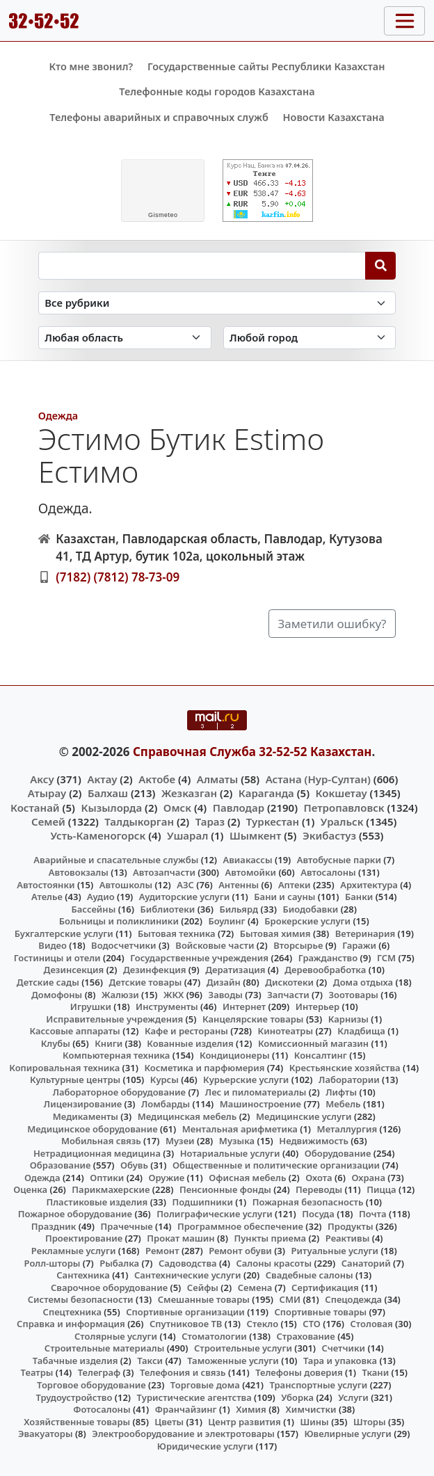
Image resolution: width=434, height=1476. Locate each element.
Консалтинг (320, 1055)
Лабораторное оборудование (119, 1092)
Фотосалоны (101, 1409)
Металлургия (347, 1129)
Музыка (237, 1140)
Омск (177, 808)
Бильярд (238, 909)
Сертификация (325, 1287)
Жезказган (189, 793)
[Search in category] (217, 302)
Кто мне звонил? (91, 66)
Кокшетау (341, 793)
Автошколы (125, 885)
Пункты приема (270, 1238)
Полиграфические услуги (214, 1214)
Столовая (371, 1323)
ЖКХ (173, 994)
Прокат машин (180, 1238)
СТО (312, 1323)
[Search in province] (124, 337)
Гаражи (359, 945)
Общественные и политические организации (276, 1165)
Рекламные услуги (73, 1250)
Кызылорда (111, 808)
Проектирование (83, 1238)
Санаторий (366, 1263)
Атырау (47, 793)
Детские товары (145, 982)
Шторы (369, 1421)
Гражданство (327, 958)
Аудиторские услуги (184, 896)
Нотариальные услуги (230, 1153)
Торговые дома (205, 1385)
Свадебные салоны (309, 1275)
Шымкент (255, 835)
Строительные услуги (243, 1348)
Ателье (47, 896)
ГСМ (386, 958)
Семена (255, 1287)
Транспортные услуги (318, 1385)
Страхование (305, 1336)
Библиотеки (167, 909)
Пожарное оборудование (75, 1214)
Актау (102, 779)
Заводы (226, 994)
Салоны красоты (274, 1263)
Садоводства (188, 1263)
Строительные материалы (105, 1348)
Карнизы (348, 1019)
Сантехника (83, 1275)
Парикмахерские (111, 1189)
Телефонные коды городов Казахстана (216, 91)
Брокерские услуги (307, 921)
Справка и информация (71, 1323)
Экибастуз (329, 835)
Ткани (375, 1372)
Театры (37, 1372)
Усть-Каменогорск (98, 835)
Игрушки (90, 1006)
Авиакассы (248, 859)
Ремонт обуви (240, 1250)
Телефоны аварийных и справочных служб (158, 117)
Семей (48, 821)
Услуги (353, 1397)
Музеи (180, 1140)
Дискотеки (289, 982)
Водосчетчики (123, 945)
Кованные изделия (190, 1043)
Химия (251, 1409)
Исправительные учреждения (114, 1019)
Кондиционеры (235, 1055)
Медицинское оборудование (92, 1129)
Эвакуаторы (45, 1433)
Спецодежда (353, 1299)
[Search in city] (309, 337)
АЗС (185, 885)
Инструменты (167, 1006)
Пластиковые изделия (96, 1202)
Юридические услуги (205, 1446)
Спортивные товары (320, 1312)
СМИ (290, 1299)
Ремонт (162, 1250)
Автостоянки (45, 885)
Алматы (218, 779)
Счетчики (343, 1348)
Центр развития (244, 1421)
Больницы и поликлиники (119, 921)
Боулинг (227, 921)
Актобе (156, 779)
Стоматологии (214, 1336)
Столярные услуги (115, 1336)
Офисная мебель (247, 1177)
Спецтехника (72, 1312)
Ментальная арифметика (240, 1129)
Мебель (343, 1104)
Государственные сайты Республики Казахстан (266, 66)
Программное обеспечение (240, 1226)
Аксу (42, 779)
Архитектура (369, 885)
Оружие (167, 1177)
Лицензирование (83, 1104)
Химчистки (311, 1409)
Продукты (350, 1226)
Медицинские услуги (304, 1116)
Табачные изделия (75, 1360)
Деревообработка (325, 969)
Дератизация (235, 969)
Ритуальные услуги (334, 1250)
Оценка (30, 1189)
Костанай (35, 808)
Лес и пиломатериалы (256, 1092)
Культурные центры (75, 1079)
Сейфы (202, 1287)
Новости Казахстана (334, 117)
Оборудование (338, 1153)
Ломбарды (165, 1104)
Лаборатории (349, 1079)
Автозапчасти (164, 872)
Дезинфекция (154, 969)
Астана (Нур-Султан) (318, 779)
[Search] (380, 266)
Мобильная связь (101, 1140)
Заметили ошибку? (332, 624)
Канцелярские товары (253, 1019)
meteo (163, 214)
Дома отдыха (363, 982)
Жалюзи (120, 994)
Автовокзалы (78, 872)
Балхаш (108, 793)
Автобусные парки (339, 859)
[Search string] (202, 266)
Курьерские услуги (246, 1079)
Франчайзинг (186, 1409)
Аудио (101, 896)
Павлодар (238, 808)
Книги (108, 1043)
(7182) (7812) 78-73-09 (117, 577)
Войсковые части (214, 945)
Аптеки (294, 885)
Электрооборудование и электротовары (183, 1433)
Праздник (54, 1226)
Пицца (381, 1189)
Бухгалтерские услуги (64, 933)
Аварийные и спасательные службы (115, 859)
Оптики (107, 1177)
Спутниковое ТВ (186, 1323)
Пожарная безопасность (308, 1202)
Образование (60, 1165)
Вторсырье (298, 945)
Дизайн (224, 982)
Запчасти (288, 994)
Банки (359, 896)
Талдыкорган (139, 821)
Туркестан (272, 821)
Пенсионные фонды (225, 1189)
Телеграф (99, 1372)
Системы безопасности (81, 1299)
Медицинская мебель (187, 1116)
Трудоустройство (74, 1397)
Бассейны (94, 909)
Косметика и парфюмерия (204, 1067)
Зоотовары (353, 994)
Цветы (169, 1421)
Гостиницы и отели (57, 958)
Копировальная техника (64, 1067)
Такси (150, 1360)
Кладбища (361, 1031)
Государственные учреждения (199, 958)
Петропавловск (344, 808)
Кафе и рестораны (186, 1031)
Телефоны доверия (299, 1372)
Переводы (319, 1189)
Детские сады (48, 982)
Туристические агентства (194, 1397)
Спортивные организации (185, 1312)
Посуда (318, 1214)
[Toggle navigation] (404, 20)
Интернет (244, 1006)
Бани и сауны (284, 896)
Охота (318, 1177)
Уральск (342, 821)
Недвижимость (313, 1140)
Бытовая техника (177, 933)
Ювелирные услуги (347, 1433)
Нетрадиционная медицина (97, 1153)
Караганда (266, 793)
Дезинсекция (74, 969)
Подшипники (202, 1202)
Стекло (263, 1323)
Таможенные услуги (233, 1360)
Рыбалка (119, 1263)
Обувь (134, 1165)
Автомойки (250, 872)
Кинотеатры (286, 1031)
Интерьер (317, 1006)
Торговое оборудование (91, 1385)
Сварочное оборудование (109, 1287)
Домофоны (56, 994)
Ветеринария (365, 933)
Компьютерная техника (116, 1055)
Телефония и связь (183, 1372)
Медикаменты (85, 1116)
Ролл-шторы (52, 1263)
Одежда (58, 415)
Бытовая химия (275, 933)
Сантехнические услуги (187, 1275)
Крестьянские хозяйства (345, 1067)
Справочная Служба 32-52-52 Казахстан (252, 752)
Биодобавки (310, 909)
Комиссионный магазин (313, 1043)
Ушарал (187, 835)
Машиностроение (260, 1104)
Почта (373, 1214)
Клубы (55, 1043)
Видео (52, 945)
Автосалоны (327, 872)
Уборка (297, 1397)
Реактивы (348, 1238)
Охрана (368, 1177)
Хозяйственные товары (77, 1421)
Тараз (210, 821)
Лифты (341, 1092)
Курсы (164, 1079)
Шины (314, 1421)
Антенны (238, 885)
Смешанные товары (204, 1299)
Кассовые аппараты (75, 1031)
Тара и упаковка (340, 1360)
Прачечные (127, 1226)
